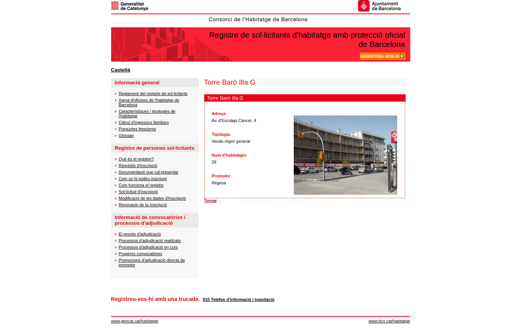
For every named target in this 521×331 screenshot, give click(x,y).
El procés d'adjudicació (140, 234)
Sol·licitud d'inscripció (138, 191)
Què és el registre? (136, 159)
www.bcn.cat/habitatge (389, 321)
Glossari (126, 135)
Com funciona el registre (141, 185)
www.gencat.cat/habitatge (134, 321)
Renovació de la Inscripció (143, 204)
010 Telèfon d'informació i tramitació (239, 299)
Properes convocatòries (140, 253)
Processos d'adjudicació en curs (148, 247)
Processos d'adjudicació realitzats (150, 240)
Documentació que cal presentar (148, 172)
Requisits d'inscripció (138, 165)
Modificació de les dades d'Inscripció (152, 198)
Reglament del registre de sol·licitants (153, 93)
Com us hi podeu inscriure (143, 178)
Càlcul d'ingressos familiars (144, 122)
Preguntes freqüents (137, 129)
